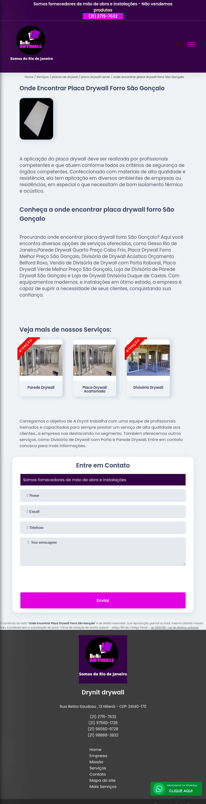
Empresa (98, 755)
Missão (97, 762)
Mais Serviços (103, 786)
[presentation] (103, 577)
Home (96, 749)
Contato (98, 774)
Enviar (103, 600)
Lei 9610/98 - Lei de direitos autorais (174, 628)
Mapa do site (103, 780)
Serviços (98, 768)
